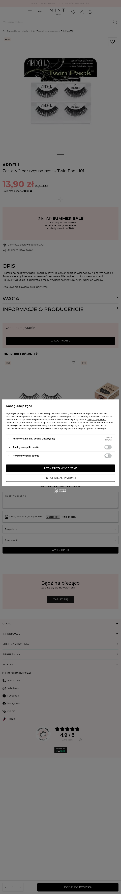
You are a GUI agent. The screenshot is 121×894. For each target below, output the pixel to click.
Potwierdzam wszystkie (60, 468)
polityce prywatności (96, 419)
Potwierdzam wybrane (60, 478)
